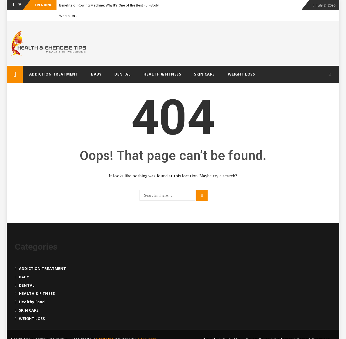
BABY (96, 74)
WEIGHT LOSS (241, 74)
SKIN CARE (204, 74)
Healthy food (32, 301)
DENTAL (122, 74)
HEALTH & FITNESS (162, 74)
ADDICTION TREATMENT (53, 74)
